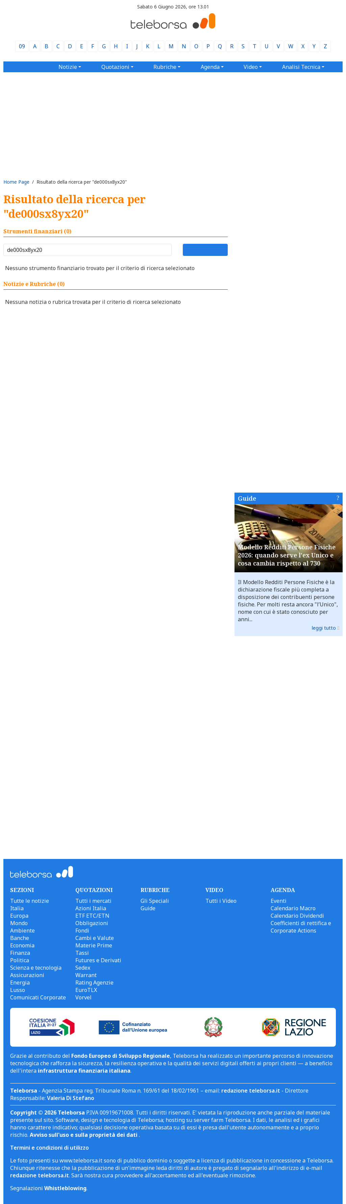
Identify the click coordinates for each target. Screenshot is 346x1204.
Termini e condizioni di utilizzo (49, 1147)
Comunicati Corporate (38, 997)
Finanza (20, 953)
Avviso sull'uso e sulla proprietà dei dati (84, 1134)
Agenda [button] (210, 67)
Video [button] (251, 67)
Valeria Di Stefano (70, 1098)
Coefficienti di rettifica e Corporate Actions (301, 926)
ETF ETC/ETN (92, 915)
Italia (17, 908)
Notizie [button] (67, 67)
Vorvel (83, 997)
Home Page (16, 182)
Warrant (86, 975)
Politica (19, 960)
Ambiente (22, 930)
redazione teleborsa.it (250, 1090)
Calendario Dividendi (297, 915)
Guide (247, 498)
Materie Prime (93, 945)
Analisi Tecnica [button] (301, 67)
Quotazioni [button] (115, 67)
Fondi (82, 930)
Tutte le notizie (29, 901)
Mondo (19, 923)
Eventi (279, 901)
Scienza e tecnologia (35, 967)
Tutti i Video (221, 901)
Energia (20, 982)
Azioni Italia (90, 908)
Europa (19, 915)
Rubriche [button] (164, 67)
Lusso (17, 990)
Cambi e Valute (94, 938)
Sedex (82, 967)
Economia (22, 945)
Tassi (82, 953)
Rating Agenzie (94, 982)
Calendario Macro (293, 908)
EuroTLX (86, 990)
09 (22, 46)
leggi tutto (324, 628)
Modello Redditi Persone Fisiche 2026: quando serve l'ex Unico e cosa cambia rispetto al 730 (287, 555)
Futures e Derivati (98, 960)
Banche (19, 938)
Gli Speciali (155, 901)
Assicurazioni (27, 975)
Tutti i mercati (93, 901)
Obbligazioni (91, 923)
